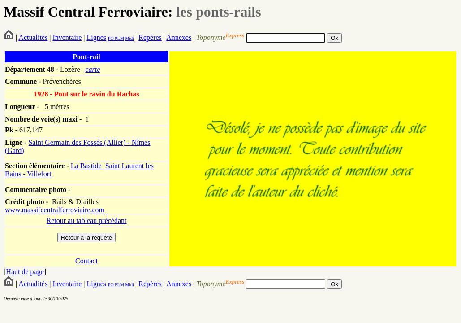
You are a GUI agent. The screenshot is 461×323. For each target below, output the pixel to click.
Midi (129, 38)
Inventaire (67, 37)
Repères (150, 37)
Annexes (178, 37)
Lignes (96, 37)
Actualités (32, 37)
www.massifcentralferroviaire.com (54, 210)
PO (111, 38)
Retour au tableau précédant (86, 220)
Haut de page (24, 271)
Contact (86, 261)
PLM (119, 38)
